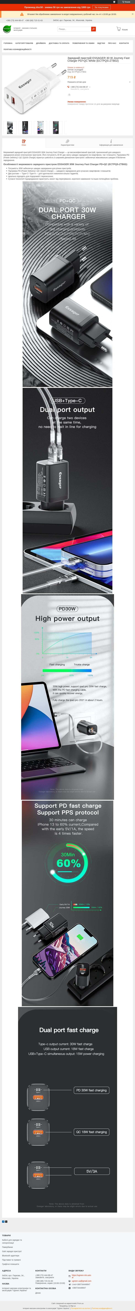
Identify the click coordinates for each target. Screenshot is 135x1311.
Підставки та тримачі (11, 1260)
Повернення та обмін (83, 43)
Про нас (112, 43)
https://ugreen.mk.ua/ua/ (81, 1276)
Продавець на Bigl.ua (67, 1306)
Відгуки (101, 43)
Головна (8, 43)
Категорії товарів (24, 43)
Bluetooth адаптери (10, 1256)
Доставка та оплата (59, 43)
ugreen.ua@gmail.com (81, 1281)
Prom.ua (80, 1303)
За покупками (102, 7)
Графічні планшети (10, 1264)
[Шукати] (93, 29)
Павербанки (7, 1247)
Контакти (124, 43)
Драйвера (41, 43)
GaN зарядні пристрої (11, 1251)
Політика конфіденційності (17, 49)
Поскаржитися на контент (80, 1308)
